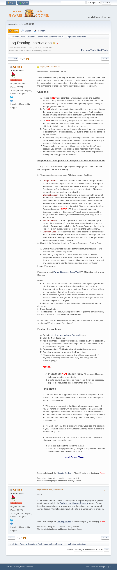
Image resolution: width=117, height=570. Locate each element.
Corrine (17, 67)
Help (87, 567)
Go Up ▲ (107, 567)
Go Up (11, 538)
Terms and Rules (96, 567)
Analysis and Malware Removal (65, 335)
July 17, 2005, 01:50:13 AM (49, 67)
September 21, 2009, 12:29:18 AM (50, 490)
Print (105, 59)
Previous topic (88, 50)
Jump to (69, 550)
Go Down (13, 59)
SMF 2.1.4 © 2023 (12, 567)
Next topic (102, 50)
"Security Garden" (64, 473)
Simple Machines (26, 567)
